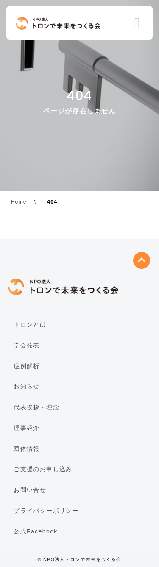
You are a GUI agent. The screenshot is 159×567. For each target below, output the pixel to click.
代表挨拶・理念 (36, 407)
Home (19, 202)
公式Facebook (35, 531)
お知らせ (27, 386)
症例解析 (27, 366)
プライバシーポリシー (46, 510)
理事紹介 (27, 428)
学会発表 (27, 345)
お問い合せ (30, 489)
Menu (137, 24)
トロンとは (30, 324)
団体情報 (27, 448)
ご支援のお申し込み (43, 469)
